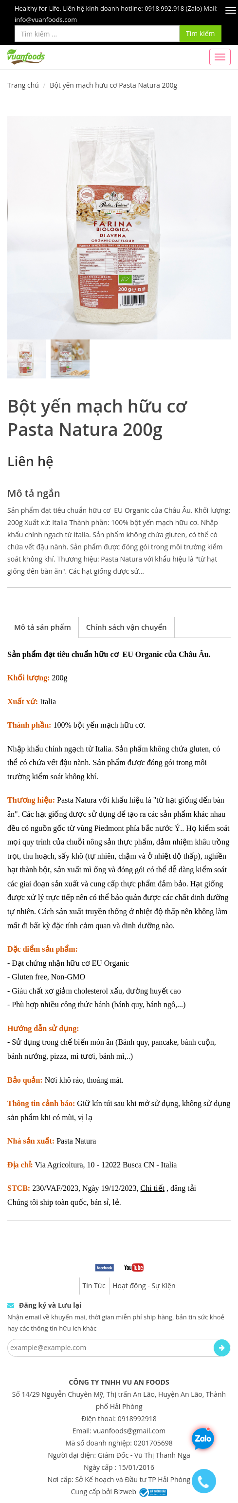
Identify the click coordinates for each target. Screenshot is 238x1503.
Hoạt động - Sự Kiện (143, 1285)
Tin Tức (93, 1285)
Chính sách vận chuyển (126, 627)
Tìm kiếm (200, 33)
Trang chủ (23, 85)
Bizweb (125, 1491)
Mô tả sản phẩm (42, 627)
